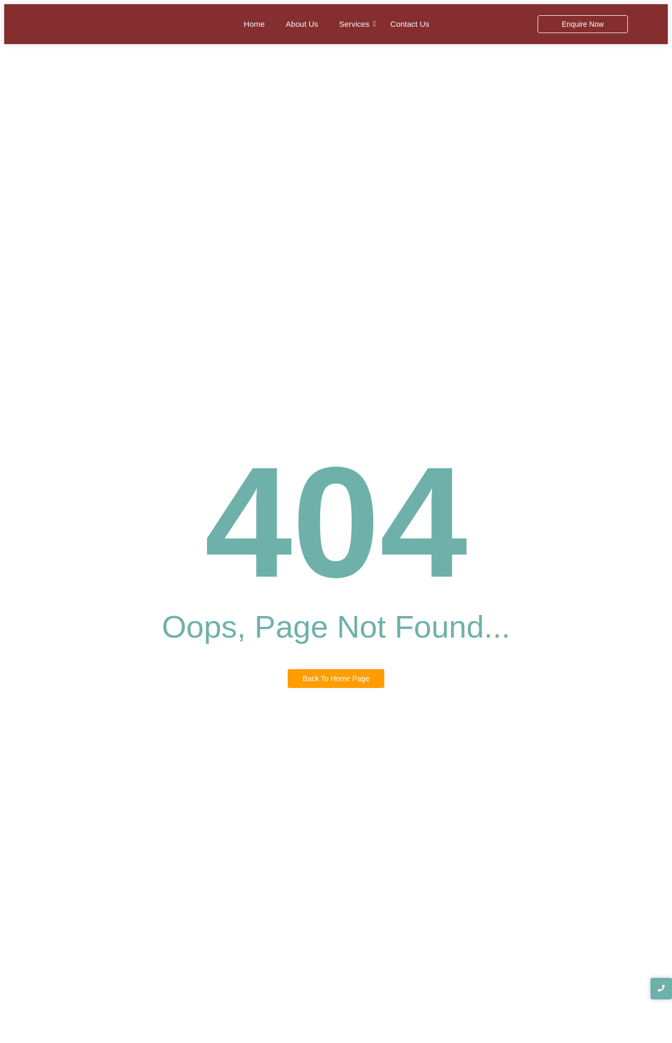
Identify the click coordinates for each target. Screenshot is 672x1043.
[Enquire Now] (583, 24)
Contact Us (410, 23)
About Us (302, 23)
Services (354, 23)
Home (254, 23)
